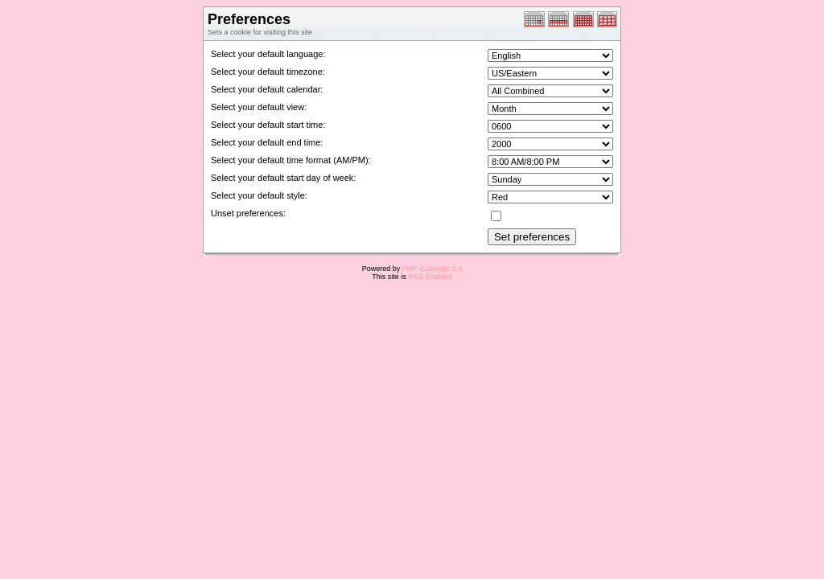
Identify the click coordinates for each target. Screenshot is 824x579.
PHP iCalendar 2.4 (432, 269)
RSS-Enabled (430, 277)
